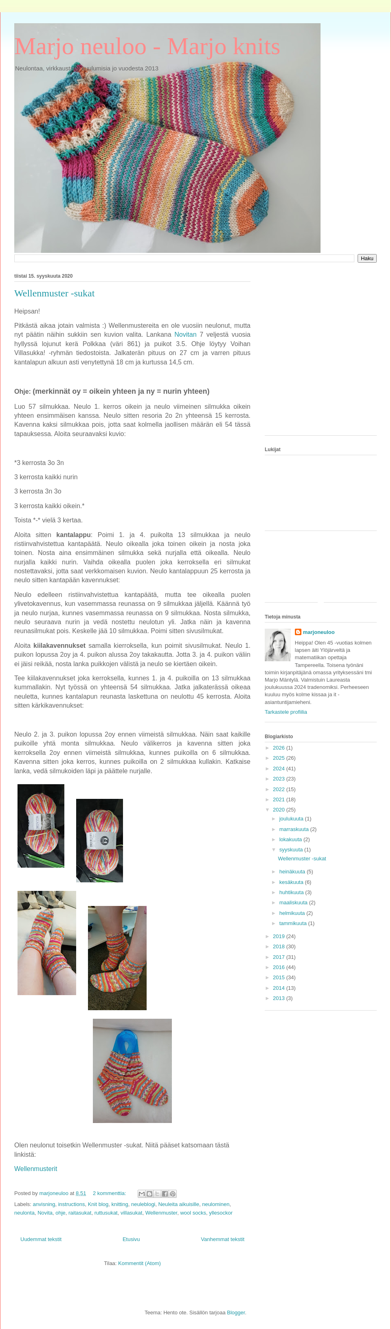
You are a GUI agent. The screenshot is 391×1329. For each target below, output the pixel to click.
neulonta (24, 1213)
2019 (279, 936)
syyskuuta (291, 850)
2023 (279, 779)
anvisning (44, 1204)
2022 (279, 789)
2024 (279, 768)
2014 (279, 988)
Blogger (236, 1312)
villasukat (131, 1213)
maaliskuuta (294, 902)
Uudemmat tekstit (41, 1239)
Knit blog (98, 1204)
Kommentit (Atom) (139, 1263)
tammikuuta (293, 923)
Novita (45, 1213)
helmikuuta (292, 913)
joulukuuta (292, 819)
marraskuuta (294, 829)
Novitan (185, 334)
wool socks (193, 1213)
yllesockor (221, 1213)
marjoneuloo (319, 632)
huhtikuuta (292, 892)
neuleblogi (143, 1204)
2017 (279, 957)
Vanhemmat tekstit (222, 1239)
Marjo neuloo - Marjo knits (147, 46)
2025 (279, 758)
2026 (279, 748)
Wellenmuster (161, 1213)
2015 (279, 977)
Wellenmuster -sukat (302, 858)
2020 (279, 810)
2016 (279, 967)
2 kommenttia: (110, 1193)
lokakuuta (291, 839)
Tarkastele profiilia (286, 712)
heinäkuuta (293, 871)
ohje (60, 1213)
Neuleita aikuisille (178, 1204)
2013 (279, 998)
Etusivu (131, 1239)
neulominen (215, 1204)
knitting (120, 1204)
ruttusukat (106, 1213)
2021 (279, 799)
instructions (71, 1204)
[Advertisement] (76, 352)
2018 (279, 946)
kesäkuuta (292, 882)
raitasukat (79, 1213)
